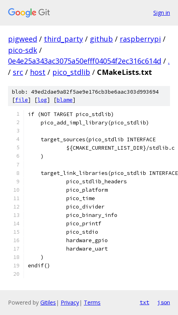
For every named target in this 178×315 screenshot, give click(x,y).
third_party (63, 39)
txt (144, 302)
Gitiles (48, 302)
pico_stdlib (71, 72)
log (42, 99)
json (163, 302)
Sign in (161, 12)
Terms (92, 302)
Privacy (70, 302)
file (21, 99)
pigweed (22, 39)
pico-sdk (22, 50)
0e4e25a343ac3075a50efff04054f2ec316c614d (84, 61)
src (18, 72)
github (101, 39)
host (37, 72)
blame (65, 99)
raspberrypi (140, 39)
